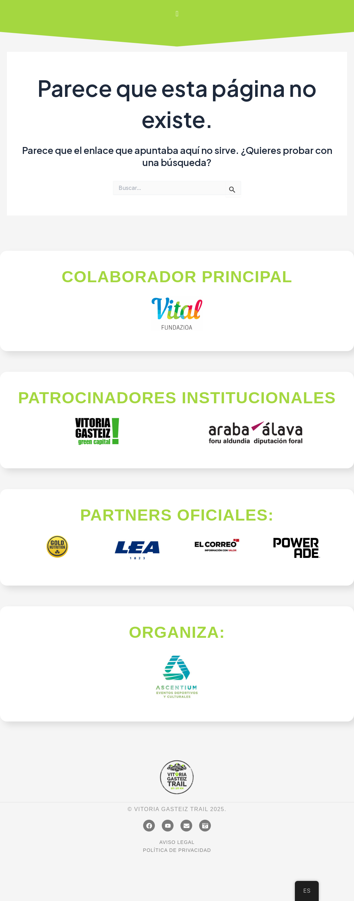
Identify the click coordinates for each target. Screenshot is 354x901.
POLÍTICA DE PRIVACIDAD (177, 850)
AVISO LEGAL (177, 842)
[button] (177, 13)
